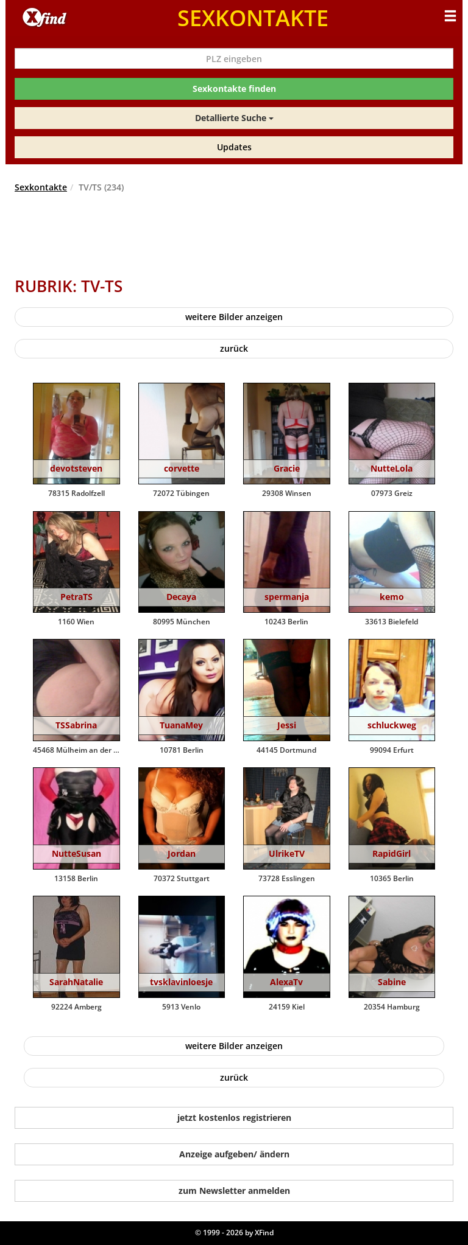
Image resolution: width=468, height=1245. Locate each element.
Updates (234, 147)
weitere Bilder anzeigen (234, 317)
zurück (234, 348)
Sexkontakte (41, 187)
